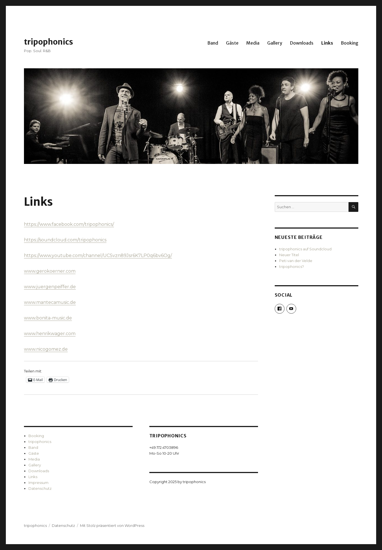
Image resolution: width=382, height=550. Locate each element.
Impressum (38, 482)
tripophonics (48, 42)
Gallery (274, 43)
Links (327, 43)
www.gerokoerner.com (50, 271)
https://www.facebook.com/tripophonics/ (69, 224)
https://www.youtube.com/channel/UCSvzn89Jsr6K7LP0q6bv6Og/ (98, 255)
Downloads (301, 43)
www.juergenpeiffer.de (50, 286)
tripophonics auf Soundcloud (305, 249)
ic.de (71, 302)
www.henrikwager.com (50, 333)
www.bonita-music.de (48, 318)
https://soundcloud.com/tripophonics (65, 240)
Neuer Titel (289, 255)
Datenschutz (40, 488)
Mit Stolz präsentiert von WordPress (112, 525)
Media (252, 43)
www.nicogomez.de (46, 349)
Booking (349, 43)
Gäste (232, 43)
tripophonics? (291, 266)
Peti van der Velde (295, 260)
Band (212, 43)
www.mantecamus (45, 302)
